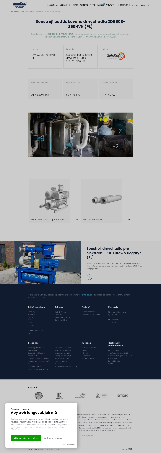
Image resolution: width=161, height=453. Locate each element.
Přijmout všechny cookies (26, 438)
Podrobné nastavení (53, 438)
